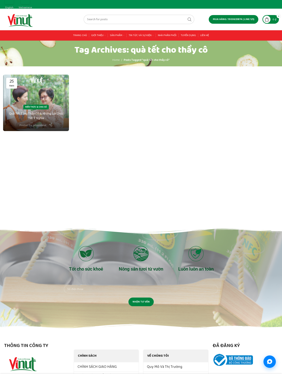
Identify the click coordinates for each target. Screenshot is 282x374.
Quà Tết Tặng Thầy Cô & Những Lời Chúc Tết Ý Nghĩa (36, 116)
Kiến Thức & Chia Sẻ (36, 107)
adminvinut (40, 125)
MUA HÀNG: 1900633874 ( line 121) (233, 19)
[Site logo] (20, 19)
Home (116, 60)
